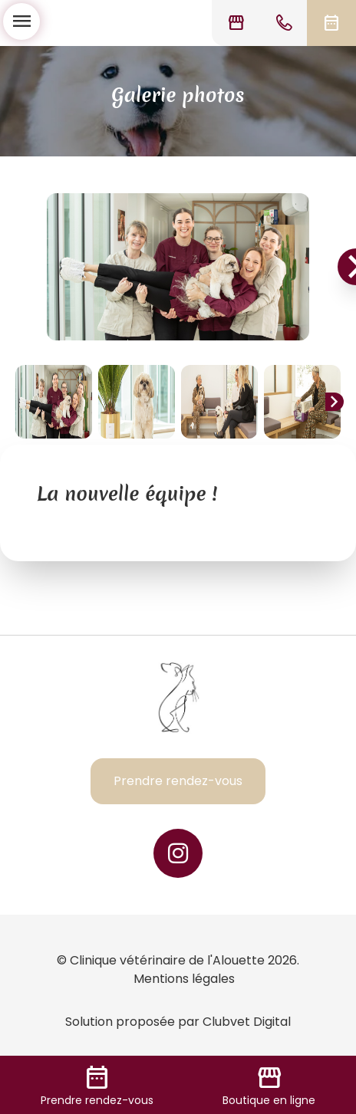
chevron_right (334, 402)
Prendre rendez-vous (178, 781)
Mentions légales (184, 978)
